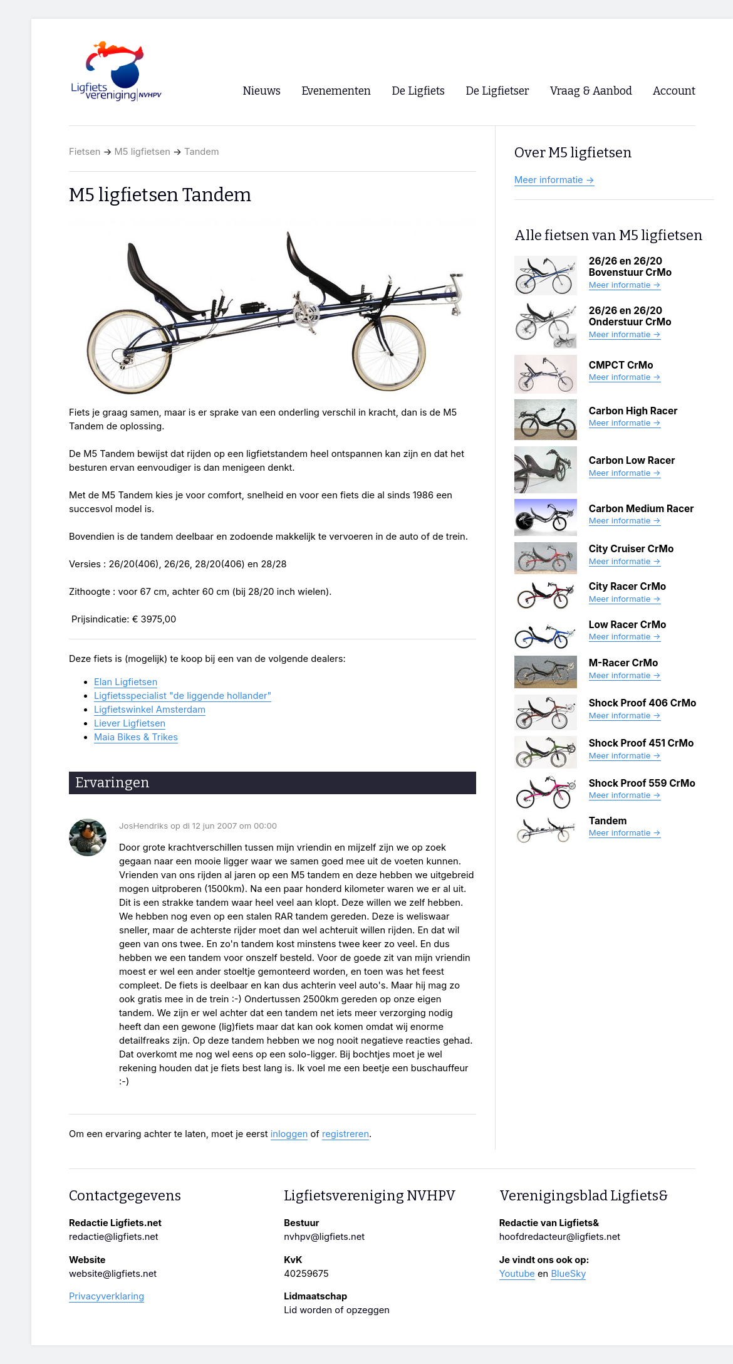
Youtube (517, 1273)
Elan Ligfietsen (125, 682)
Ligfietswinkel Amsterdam (149, 709)
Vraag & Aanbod (591, 91)
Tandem (201, 151)
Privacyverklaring (106, 1296)
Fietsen (84, 151)
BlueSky (568, 1273)
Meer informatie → (554, 180)
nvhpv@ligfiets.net (324, 1236)
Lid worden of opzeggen (337, 1310)
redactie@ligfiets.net (114, 1236)
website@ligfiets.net (113, 1273)
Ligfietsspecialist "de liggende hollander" (182, 695)
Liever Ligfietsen (129, 723)
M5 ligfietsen (142, 151)
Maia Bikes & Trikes (136, 737)
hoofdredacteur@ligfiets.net (559, 1236)
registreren (345, 1134)
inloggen (289, 1134)
